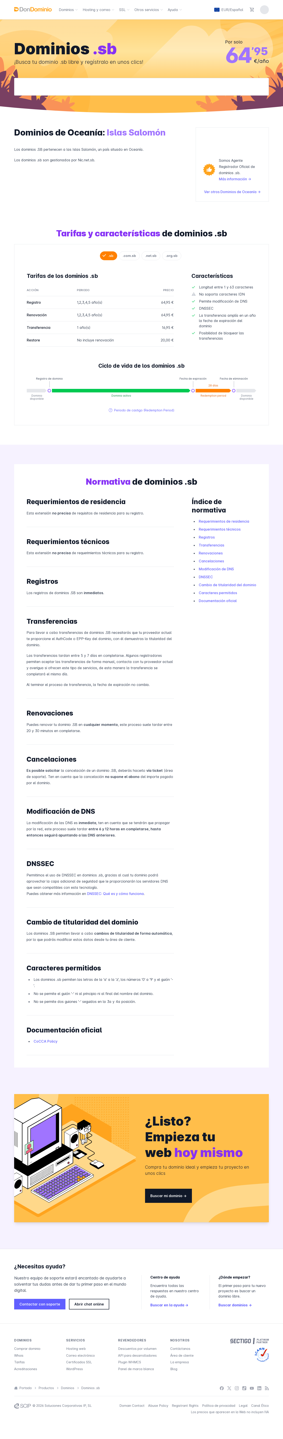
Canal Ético (260, 1405)
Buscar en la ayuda (169, 1305)
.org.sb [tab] (172, 256)
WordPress (74, 1369)
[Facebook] (222, 1388)
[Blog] (267, 1388)
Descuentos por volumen (137, 1349)
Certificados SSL (79, 1362)
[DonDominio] (33, 9)
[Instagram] (237, 1388)
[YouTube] (252, 1388)
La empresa (179, 1362)
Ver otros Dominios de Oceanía (232, 192)
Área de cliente (182, 1355)
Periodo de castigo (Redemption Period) (141, 410)
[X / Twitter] (229, 1388)
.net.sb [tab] (151, 256)
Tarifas (19, 1362)
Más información (235, 179)
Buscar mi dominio (168, 1196)
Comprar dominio (27, 1349)
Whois (18, 1355)
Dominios (69, 9)
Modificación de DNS (216, 569)
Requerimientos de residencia (224, 521)
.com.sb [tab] (129, 256)
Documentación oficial (218, 601)
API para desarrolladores (137, 1355)
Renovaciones (211, 553)
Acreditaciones (25, 1369)
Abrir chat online (89, 1304)
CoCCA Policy (45, 1041)
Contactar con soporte (39, 1304)
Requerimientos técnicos (220, 529)
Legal (243, 1405)
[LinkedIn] (259, 1388)
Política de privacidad (218, 1405)
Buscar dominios (235, 1305)
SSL (125, 9)
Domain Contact (132, 1405)
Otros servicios (149, 9)
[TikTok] (244, 1388)
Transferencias (211, 545)
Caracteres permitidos (218, 593)
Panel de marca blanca (136, 1369)
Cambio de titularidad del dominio (227, 585)
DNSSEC (206, 577)
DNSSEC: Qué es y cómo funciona (115, 893)
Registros (207, 537)
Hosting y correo (99, 9)
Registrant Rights (185, 1405)
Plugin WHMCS (129, 1362)
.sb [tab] (110, 256)
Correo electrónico (80, 1355)
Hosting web (76, 1349)
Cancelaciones (211, 561)
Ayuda (175, 9)
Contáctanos (180, 1349)
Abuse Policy (158, 1405)
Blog (173, 1369)
